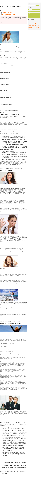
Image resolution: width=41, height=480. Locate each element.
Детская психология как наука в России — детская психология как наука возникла (33, 24)
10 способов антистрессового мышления (33, 20)
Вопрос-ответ (30, 9)
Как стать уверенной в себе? (5, 15)
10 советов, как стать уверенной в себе (7, 12)
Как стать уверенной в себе (5, 13)
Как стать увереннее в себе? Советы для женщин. (8, 14)
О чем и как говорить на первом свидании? (33, 25)
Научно (30, 13)
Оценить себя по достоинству (32, 22)
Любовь (30, 11)
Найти (37, 5)
